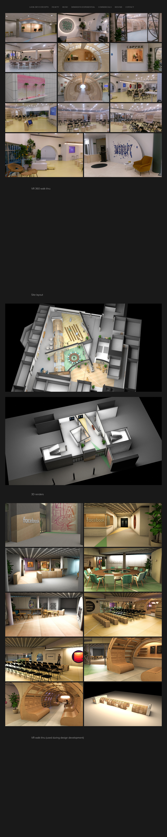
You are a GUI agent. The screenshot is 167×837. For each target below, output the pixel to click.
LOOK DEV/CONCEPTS (39, 7)
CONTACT (129, 7)
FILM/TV (55, 7)
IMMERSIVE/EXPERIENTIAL (83, 7)
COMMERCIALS (105, 7)
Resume (118, 7)
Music (65, 7)
